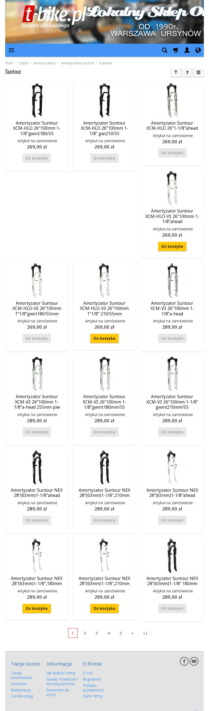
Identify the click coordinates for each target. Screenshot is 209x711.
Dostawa (19, 677)
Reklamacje (21, 683)
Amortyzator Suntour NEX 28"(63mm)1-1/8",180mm (37, 577)
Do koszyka (172, 244)
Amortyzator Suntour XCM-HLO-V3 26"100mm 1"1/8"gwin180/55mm (37, 307)
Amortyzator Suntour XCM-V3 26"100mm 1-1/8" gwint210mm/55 (172, 399)
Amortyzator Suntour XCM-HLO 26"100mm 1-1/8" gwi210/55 (104, 128)
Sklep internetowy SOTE (180, 705)
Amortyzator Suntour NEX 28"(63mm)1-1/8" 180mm (172, 577)
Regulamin (92, 672)
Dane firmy (92, 689)
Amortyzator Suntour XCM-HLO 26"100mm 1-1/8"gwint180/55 (36, 128)
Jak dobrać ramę (61, 666)
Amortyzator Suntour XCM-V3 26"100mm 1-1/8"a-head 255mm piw (37, 399)
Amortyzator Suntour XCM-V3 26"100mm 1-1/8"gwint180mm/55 (104, 399)
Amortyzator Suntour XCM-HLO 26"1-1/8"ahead (172, 125)
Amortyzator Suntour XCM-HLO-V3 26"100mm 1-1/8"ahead (172, 215)
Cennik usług (22, 689)
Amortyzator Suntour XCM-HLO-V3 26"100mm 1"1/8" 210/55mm (104, 307)
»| (145, 628)
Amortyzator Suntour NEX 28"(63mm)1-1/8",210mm (104, 489)
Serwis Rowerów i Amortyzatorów (62, 675)
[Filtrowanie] (176, 72)
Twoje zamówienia (21, 669)
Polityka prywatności (93, 681)
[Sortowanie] (187, 72)
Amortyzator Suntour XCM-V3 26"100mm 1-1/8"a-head (172, 307)
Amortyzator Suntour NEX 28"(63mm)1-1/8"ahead (37, 489)
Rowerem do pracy (58, 686)
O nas (88, 666)
